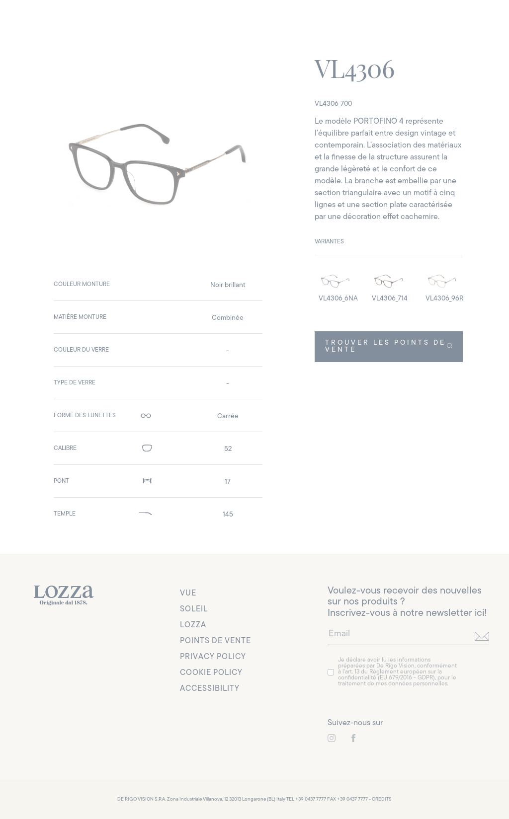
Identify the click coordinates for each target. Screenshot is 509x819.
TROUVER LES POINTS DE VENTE (389, 346)
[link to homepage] (63, 595)
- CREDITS (380, 799)
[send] (482, 636)
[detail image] (335, 285)
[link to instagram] (331, 738)
